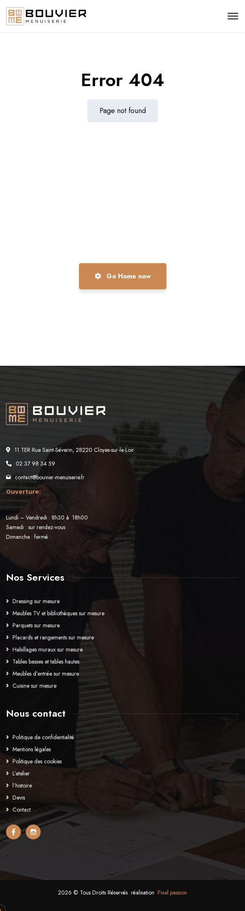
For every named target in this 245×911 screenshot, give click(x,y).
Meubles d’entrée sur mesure (45, 674)
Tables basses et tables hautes (45, 661)
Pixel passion (172, 892)
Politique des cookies (37, 761)
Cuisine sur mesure (34, 686)
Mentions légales (31, 749)
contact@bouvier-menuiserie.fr (50, 477)
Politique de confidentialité (43, 737)
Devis (18, 798)
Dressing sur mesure (36, 601)
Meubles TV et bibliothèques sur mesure (58, 613)
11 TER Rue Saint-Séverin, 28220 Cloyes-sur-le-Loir (74, 450)
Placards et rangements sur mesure (53, 637)
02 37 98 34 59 (35, 464)
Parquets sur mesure (36, 625)
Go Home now (123, 276)
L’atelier (21, 773)
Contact (21, 810)
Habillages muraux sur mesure (47, 649)
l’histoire (22, 785)
